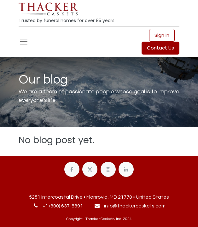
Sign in (161, 35)
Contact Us (160, 47)
